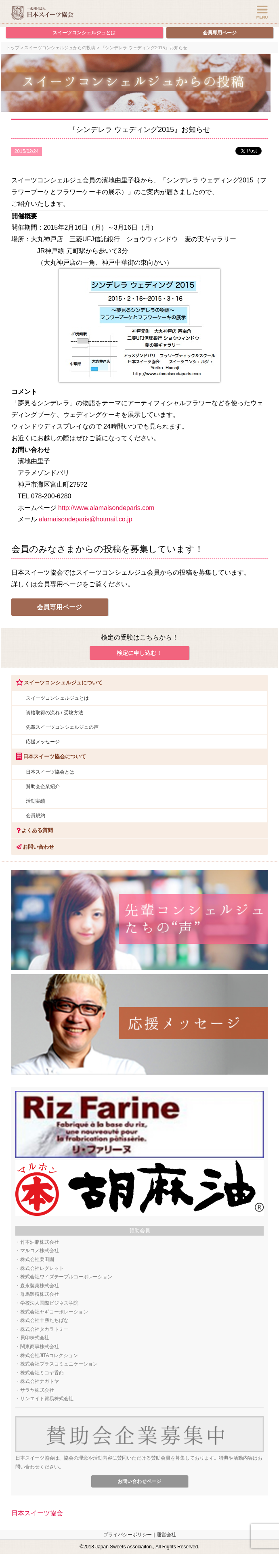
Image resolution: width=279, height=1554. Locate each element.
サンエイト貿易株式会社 (46, 1398)
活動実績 (35, 801)
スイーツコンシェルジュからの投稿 (59, 47)
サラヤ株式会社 (37, 1390)
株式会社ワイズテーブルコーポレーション (66, 1277)
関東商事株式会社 (39, 1346)
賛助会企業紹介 (43, 786)
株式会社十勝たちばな (44, 1320)
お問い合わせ (33, 847)
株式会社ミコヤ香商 (42, 1373)
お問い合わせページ (139, 1481)
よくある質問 (32, 830)
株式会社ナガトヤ (39, 1381)
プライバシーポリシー (127, 1534)
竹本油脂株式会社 (39, 1242)
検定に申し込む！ (139, 653)
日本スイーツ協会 (37, 1513)
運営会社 (166, 1534)
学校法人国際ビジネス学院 (49, 1303)
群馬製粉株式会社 (39, 1294)
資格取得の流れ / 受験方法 (54, 712)
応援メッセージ (43, 742)
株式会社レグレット (42, 1268)
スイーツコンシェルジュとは (83, 33)
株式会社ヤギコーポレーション (54, 1312)
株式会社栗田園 (37, 1259)
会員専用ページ (220, 33)
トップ (12, 47)
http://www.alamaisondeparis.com (106, 507)
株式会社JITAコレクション (49, 1355)
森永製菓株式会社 (39, 1285)
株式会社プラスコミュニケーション (59, 1364)
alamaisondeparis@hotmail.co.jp (85, 519)
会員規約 (35, 815)
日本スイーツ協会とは (50, 772)
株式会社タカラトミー (44, 1329)
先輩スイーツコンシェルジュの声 (62, 727)
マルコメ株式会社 (39, 1250)
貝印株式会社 (34, 1338)
